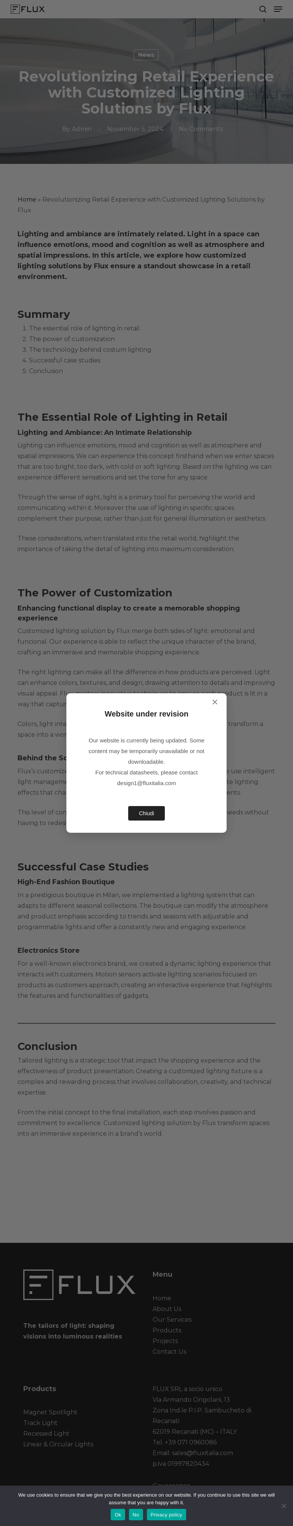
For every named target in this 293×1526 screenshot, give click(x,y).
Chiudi (146, 813)
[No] (283, 1506)
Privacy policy (166, 1515)
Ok (117, 1515)
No (136, 1515)
